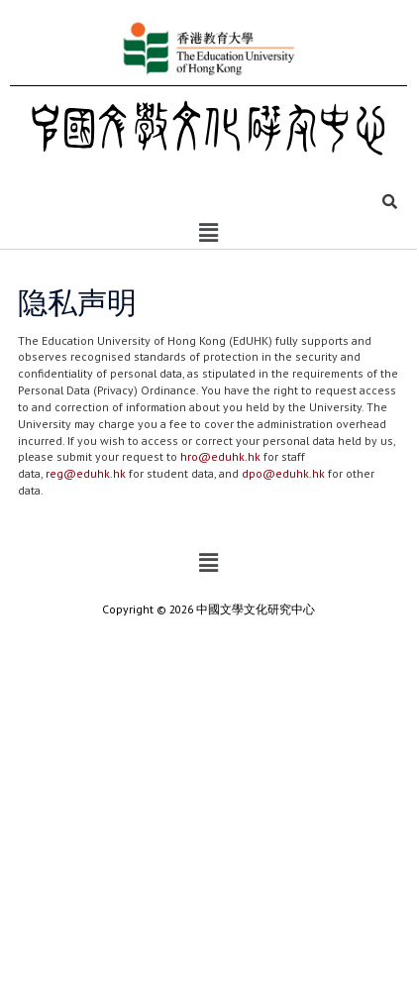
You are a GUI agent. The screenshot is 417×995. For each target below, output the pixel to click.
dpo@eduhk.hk (283, 473)
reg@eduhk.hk (86, 473)
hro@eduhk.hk (220, 456)
